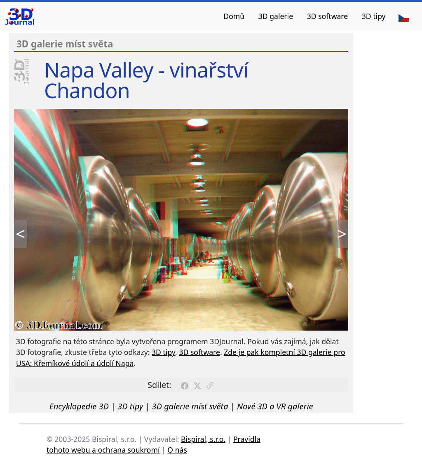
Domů (233, 16)
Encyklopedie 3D (78, 406)
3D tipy (374, 16)
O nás (177, 450)
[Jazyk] (403, 17)
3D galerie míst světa (190, 406)
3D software (327, 16)
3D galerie (275, 16)
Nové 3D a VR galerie (275, 406)
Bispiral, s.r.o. (203, 439)
